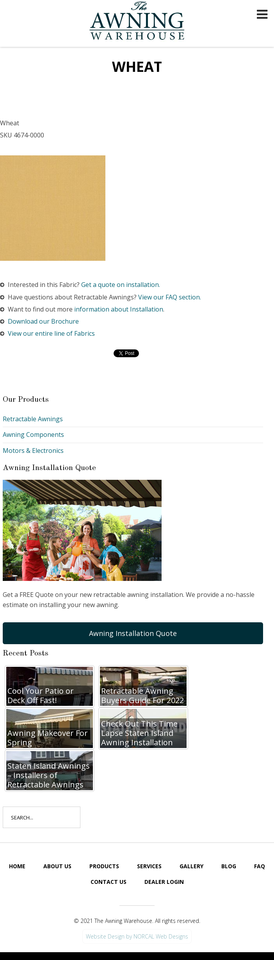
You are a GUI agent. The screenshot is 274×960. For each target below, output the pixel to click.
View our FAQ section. (169, 297)
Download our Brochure (43, 321)
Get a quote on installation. (120, 284)
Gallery (191, 866)
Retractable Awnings (33, 419)
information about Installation (118, 309)
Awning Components (33, 434)
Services (149, 866)
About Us (57, 866)
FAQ (259, 866)
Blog (228, 866)
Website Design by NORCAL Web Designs (137, 936)
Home (17, 866)
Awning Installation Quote (133, 633)
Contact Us (108, 881)
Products (104, 866)
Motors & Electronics (33, 450)
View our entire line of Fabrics (51, 333)
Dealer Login (164, 881)
